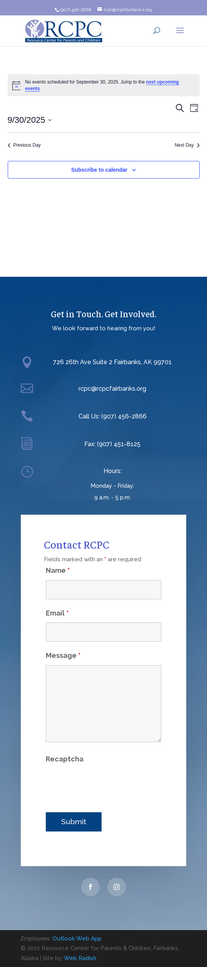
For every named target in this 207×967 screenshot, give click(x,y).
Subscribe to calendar (99, 170)
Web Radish (80, 958)
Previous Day (24, 145)
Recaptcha (64, 747)
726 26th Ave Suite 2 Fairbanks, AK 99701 (112, 362)
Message (63, 643)
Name (58, 558)
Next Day (187, 145)
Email (57, 601)
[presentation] (104, 771)
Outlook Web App (77, 938)
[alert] (104, 85)
